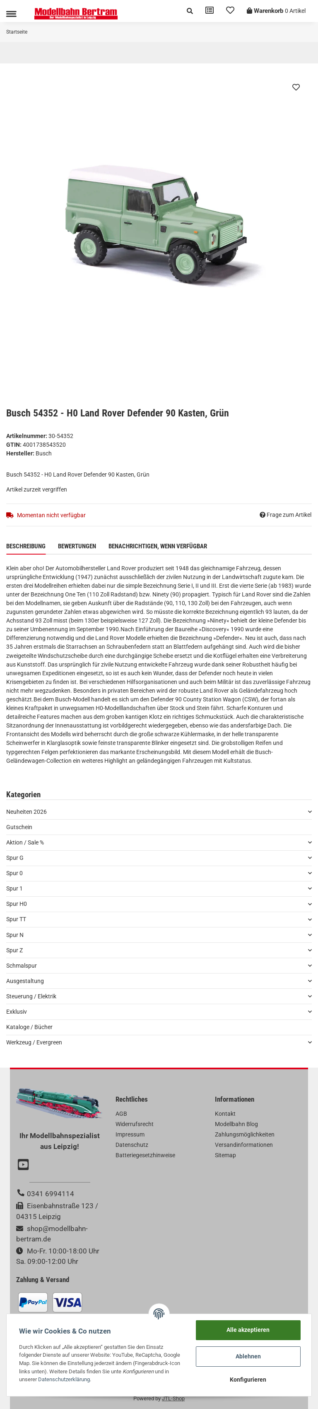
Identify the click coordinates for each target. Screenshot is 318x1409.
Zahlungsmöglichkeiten (245, 1134)
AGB (121, 1113)
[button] (190, 11)
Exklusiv (16, 1011)
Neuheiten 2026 (26, 811)
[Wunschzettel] (230, 11)
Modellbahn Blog (236, 1124)
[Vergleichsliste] (209, 11)
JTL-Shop (173, 1398)
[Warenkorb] (276, 11)
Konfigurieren (248, 1379)
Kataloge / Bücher (29, 1027)
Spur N (15, 935)
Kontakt (225, 1113)
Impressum (130, 1134)
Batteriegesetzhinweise (145, 1155)
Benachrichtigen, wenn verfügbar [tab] (157, 546)
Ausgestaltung (25, 981)
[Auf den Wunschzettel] (296, 87)
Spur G (15, 857)
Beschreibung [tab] (26, 546)
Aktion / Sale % (25, 842)
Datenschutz (132, 1144)
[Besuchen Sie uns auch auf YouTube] (24, 1165)
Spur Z (14, 950)
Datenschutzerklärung (64, 1379)
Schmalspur (21, 965)
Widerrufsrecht (135, 1124)
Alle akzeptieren (248, 1329)
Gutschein (19, 827)
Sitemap (225, 1155)
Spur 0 (14, 873)
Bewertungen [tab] (77, 546)
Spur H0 (16, 903)
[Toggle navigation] (11, 14)
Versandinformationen (244, 1144)
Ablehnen (248, 1356)
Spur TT (16, 919)
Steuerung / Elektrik (31, 996)
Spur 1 (14, 888)
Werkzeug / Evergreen (34, 1042)
